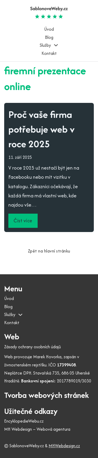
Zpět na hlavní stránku (49, 251)
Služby (45, 45)
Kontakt (49, 53)
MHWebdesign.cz (64, 446)
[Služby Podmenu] (56, 45)
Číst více (23, 220)
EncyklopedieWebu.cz (24, 421)
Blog (49, 37)
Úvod (49, 29)
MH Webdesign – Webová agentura (37, 429)
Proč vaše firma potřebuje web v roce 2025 (41, 129)
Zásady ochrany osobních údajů (32, 347)
